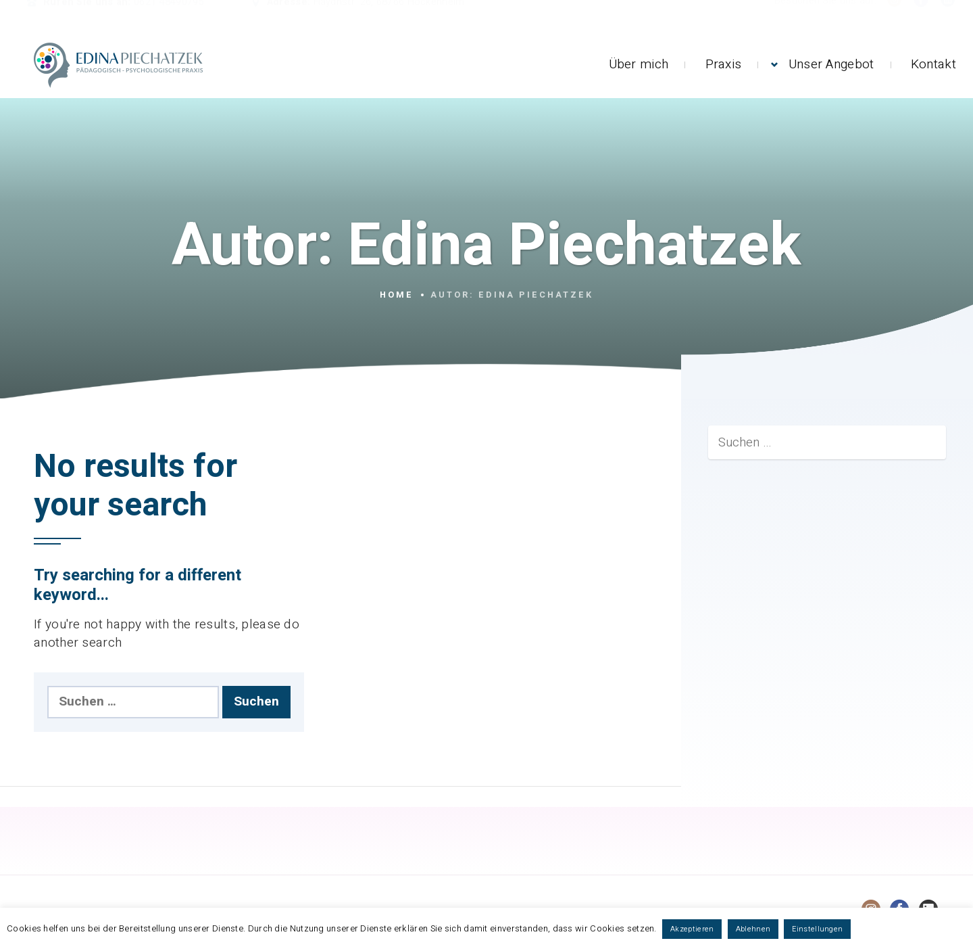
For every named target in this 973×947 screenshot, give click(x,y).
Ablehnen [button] (753, 929)
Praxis (723, 64)
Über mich (639, 64)
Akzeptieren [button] (692, 929)
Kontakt (933, 64)
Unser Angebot (831, 64)
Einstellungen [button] (817, 929)
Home (397, 295)
